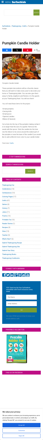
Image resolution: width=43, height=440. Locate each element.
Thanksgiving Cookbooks (11, 258)
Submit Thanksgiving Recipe (12, 243)
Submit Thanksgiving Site (11, 247)
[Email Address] (21, 303)
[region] (21, 424)
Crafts (24, 26)
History (4, 208)
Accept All (21, 425)
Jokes (4, 212)
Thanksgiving (16, 26)
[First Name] (21, 297)
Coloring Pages (7, 197)
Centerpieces (7, 193)
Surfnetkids (6, 26)
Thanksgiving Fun (8, 185)
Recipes (5, 227)
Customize (21, 430)
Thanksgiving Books (9, 254)
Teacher (5, 235)
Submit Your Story (8, 250)
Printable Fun (6, 220)
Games (4, 204)
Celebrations (6, 189)
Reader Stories (7, 223)
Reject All (21, 436)
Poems (4, 216)
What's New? (6, 239)
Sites (4, 231)
